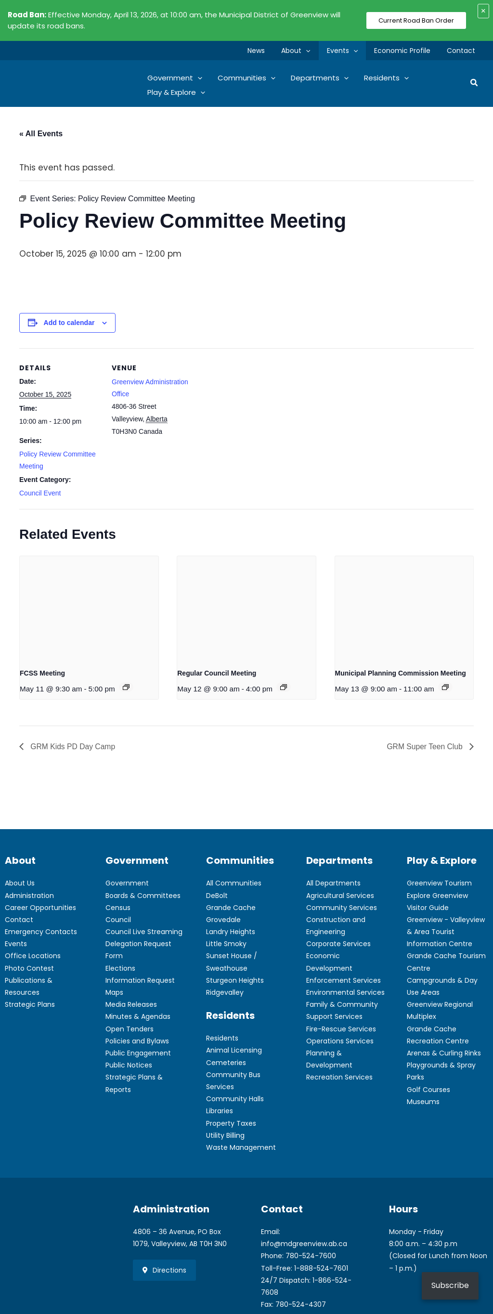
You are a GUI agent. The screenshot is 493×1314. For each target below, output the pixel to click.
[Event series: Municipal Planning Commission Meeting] (445, 687)
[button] (315, 50)
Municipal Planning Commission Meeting (400, 673)
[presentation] (89, 608)
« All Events (41, 134)
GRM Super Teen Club (425, 746)
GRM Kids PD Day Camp (72, 746)
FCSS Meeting (42, 673)
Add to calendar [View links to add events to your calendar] (69, 322)
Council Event (40, 493)
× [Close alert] (483, 11)
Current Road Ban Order (416, 20)
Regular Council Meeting (216, 673)
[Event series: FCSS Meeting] (126, 687)
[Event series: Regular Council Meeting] (283, 687)
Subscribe (450, 1285)
